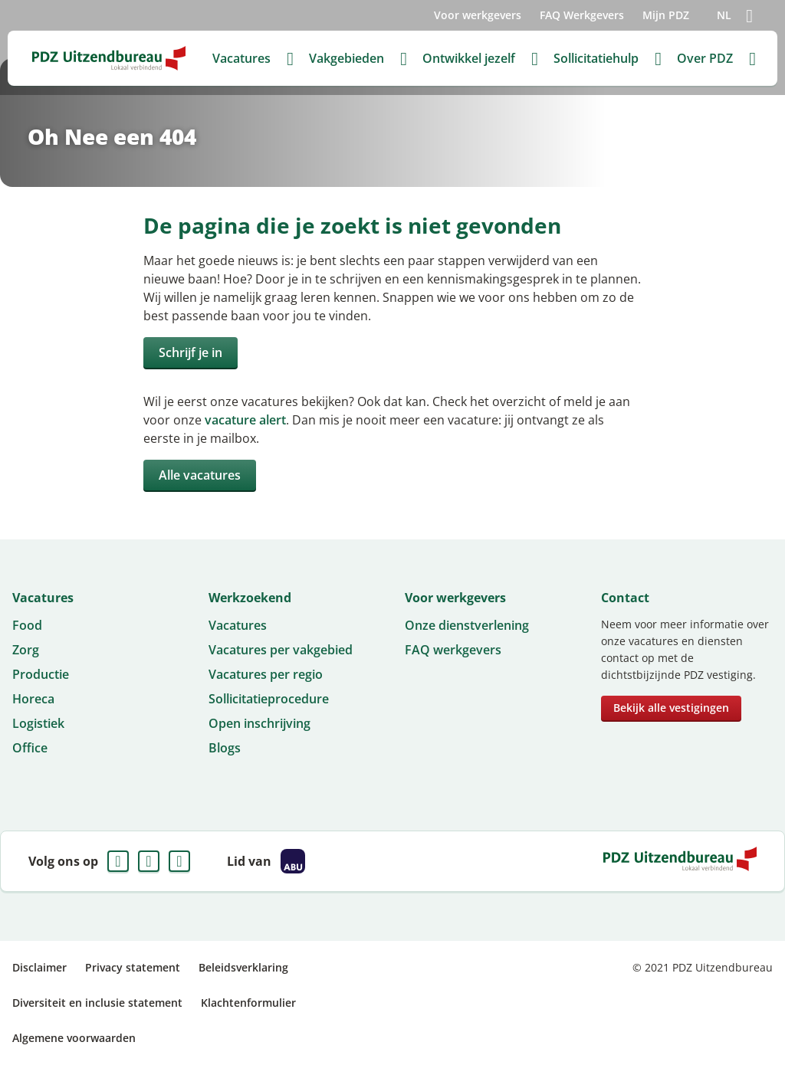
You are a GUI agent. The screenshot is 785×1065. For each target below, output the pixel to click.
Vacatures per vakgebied (281, 649)
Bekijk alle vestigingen (671, 707)
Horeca (33, 698)
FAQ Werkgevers (582, 15)
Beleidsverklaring (243, 967)
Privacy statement (132, 967)
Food (27, 625)
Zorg (25, 649)
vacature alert (245, 419)
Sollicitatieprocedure (269, 698)
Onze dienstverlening (467, 625)
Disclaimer (39, 967)
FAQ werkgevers (453, 649)
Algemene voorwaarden (74, 1038)
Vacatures (238, 625)
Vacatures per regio (266, 674)
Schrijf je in (190, 352)
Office (30, 747)
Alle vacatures (200, 475)
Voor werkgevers (477, 15)
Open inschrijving (259, 723)
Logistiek (38, 723)
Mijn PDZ (665, 15)
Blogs (225, 747)
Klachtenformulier (248, 1002)
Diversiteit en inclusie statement (97, 1002)
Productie (40, 674)
